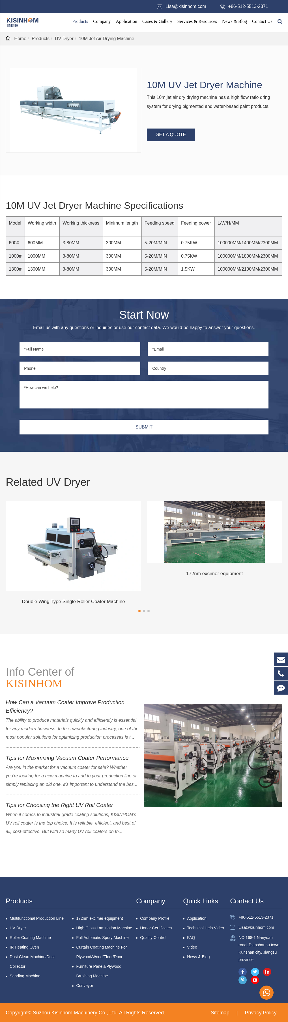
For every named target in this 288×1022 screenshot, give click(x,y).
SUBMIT (144, 427)
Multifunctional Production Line (37, 918)
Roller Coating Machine (30, 937)
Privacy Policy (261, 1013)
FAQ (191, 937)
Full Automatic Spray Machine (102, 937)
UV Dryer (64, 38)
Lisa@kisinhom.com (186, 6)
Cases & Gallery (157, 21)
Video (192, 947)
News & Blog (234, 21)
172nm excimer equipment (214, 573)
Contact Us (262, 21)
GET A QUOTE (171, 134)
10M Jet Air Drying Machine (106, 38)
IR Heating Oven (24, 947)
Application (126, 21)
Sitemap (220, 1013)
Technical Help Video (205, 928)
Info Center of (40, 678)
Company (102, 21)
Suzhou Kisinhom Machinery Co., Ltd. (76, 1013)
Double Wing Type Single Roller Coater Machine (73, 601)
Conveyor (84, 985)
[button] (139, 611)
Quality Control (153, 937)
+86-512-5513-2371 (248, 6)
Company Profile (154, 918)
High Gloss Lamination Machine (104, 928)
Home (20, 38)
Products (80, 21)
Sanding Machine (25, 976)
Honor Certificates (156, 928)
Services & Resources (197, 21)
